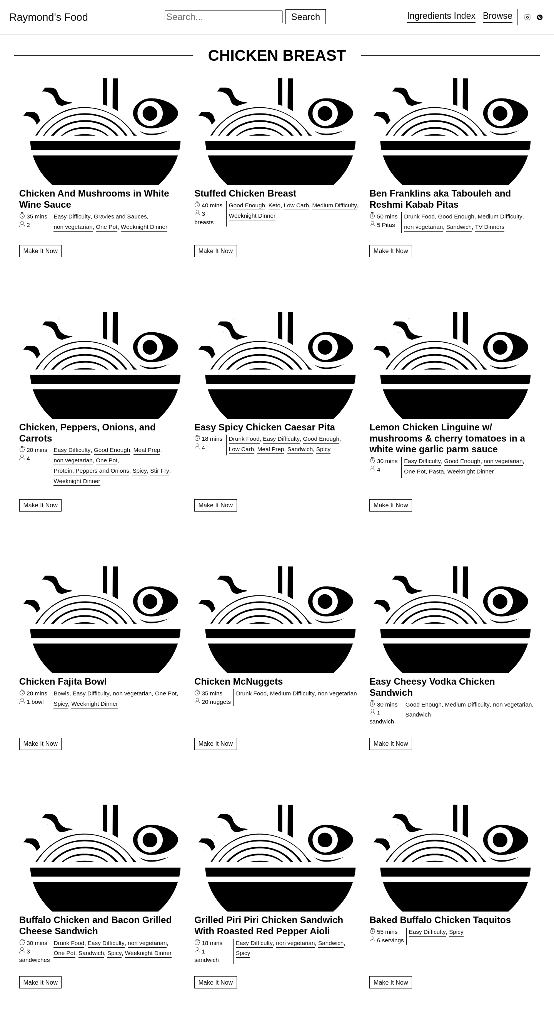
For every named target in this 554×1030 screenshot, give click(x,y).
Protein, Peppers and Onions (91, 470)
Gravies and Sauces (120, 216)
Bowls (61, 693)
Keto (274, 205)
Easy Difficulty (71, 216)
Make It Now (40, 251)
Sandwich (459, 226)
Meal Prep (146, 450)
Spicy (139, 470)
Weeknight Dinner (144, 226)
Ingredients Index (438, 15)
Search (306, 17)
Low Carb (296, 205)
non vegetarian (72, 226)
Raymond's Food (51, 17)
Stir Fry (159, 470)
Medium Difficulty (334, 205)
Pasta (436, 471)
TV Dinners (489, 226)
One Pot (106, 226)
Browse (497, 15)
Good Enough (247, 205)
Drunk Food (419, 216)
